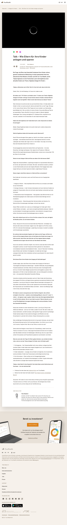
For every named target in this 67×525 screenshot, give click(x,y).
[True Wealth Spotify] (19, 498)
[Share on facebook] (14, 66)
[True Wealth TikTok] (22, 498)
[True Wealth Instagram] (9, 498)
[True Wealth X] (6, 498)
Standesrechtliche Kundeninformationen (11, 492)
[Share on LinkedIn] (16, 66)
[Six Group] (29, 511)
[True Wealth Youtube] (16, 498)
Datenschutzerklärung (24, 515)
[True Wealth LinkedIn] (3, 498)
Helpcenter (4, 486)
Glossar (4, 489)
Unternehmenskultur (7, 470)
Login (61, 2)
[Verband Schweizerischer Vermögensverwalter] (11, 511)
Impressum (4, 515)
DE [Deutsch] (2, 452)
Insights (4, 473)
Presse (3, 479)
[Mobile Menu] (65, 2)
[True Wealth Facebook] (12, 498)
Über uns (4, 468)
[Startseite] (6, 2)
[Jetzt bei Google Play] (17, 505)
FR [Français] (8, 452)
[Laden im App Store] (6, 505)
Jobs (3, 476)
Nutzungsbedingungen (46, 458)
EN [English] (5, 452)
